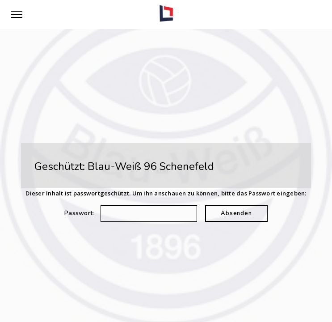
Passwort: (130, 213)
